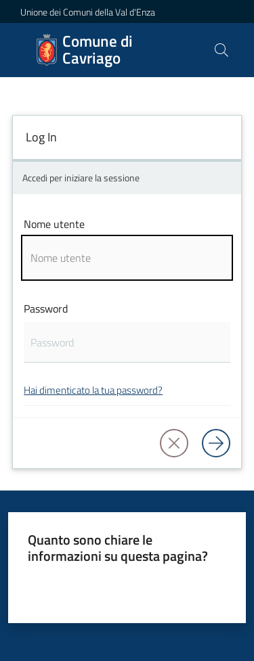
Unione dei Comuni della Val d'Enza (87, 12)
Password (46, 308)
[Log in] (216, 443)
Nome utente (54, 224)
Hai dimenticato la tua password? (93, 390)
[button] (221, 50)
